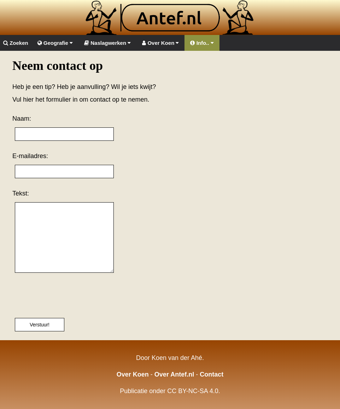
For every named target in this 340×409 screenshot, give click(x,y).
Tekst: (20, 193)
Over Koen (160, 43)
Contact (211, 374)
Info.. (201, 43)
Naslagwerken (107, 43)
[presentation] (66, 295)
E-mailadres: (30, 156)
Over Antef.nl (174, 374)
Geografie (55, 43)
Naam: (21, 118)
